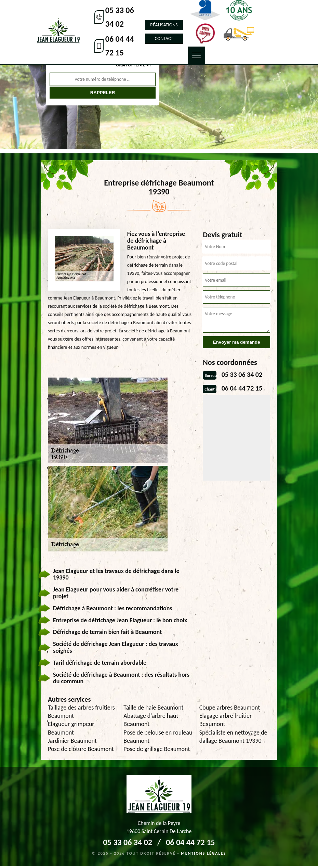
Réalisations (163, 25)
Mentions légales (203, 853)
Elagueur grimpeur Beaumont (71, 728)
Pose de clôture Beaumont (81, 749)
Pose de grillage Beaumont (156, 749)
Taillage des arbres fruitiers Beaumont (81, 711)
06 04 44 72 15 (119, 46)
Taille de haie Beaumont (153, 707)
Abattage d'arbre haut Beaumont (150, 720)
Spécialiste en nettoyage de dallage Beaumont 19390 (233, 736)
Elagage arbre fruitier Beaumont (225, 720)
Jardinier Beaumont (72, 740)
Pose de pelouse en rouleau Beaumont (157, 736)
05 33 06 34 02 (119, 17)
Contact (164, 38)
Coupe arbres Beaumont (229, 707)
